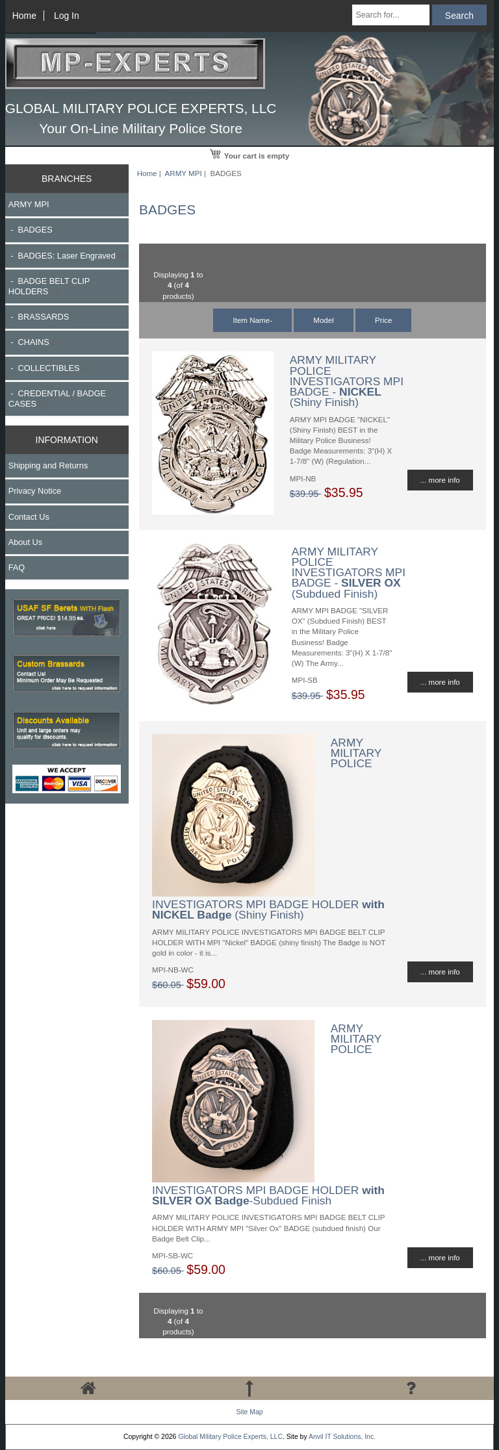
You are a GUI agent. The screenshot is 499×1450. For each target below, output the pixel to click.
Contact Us (28, 517)
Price (383, 320)
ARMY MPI (183, 173)
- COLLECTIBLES (50, 368)
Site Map (249, 1412)
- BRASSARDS (39, 317)
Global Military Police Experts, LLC (230, 1436)
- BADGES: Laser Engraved (68, 256)
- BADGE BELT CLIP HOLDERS (49, 286)
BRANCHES (67, 178)
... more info (440, 480)
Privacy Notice (34, 491)
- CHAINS (35, 342)
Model (323, 320)
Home (24, 15)
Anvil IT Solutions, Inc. (342, 1436)
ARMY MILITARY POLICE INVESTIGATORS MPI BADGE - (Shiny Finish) (346, 381)
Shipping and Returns (48, 465)
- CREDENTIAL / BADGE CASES (57, 398)
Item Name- (252, 320)
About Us (25, 542)
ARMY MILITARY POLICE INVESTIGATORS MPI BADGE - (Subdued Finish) (348, 572)
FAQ (16, 567)
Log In (66, 15)
